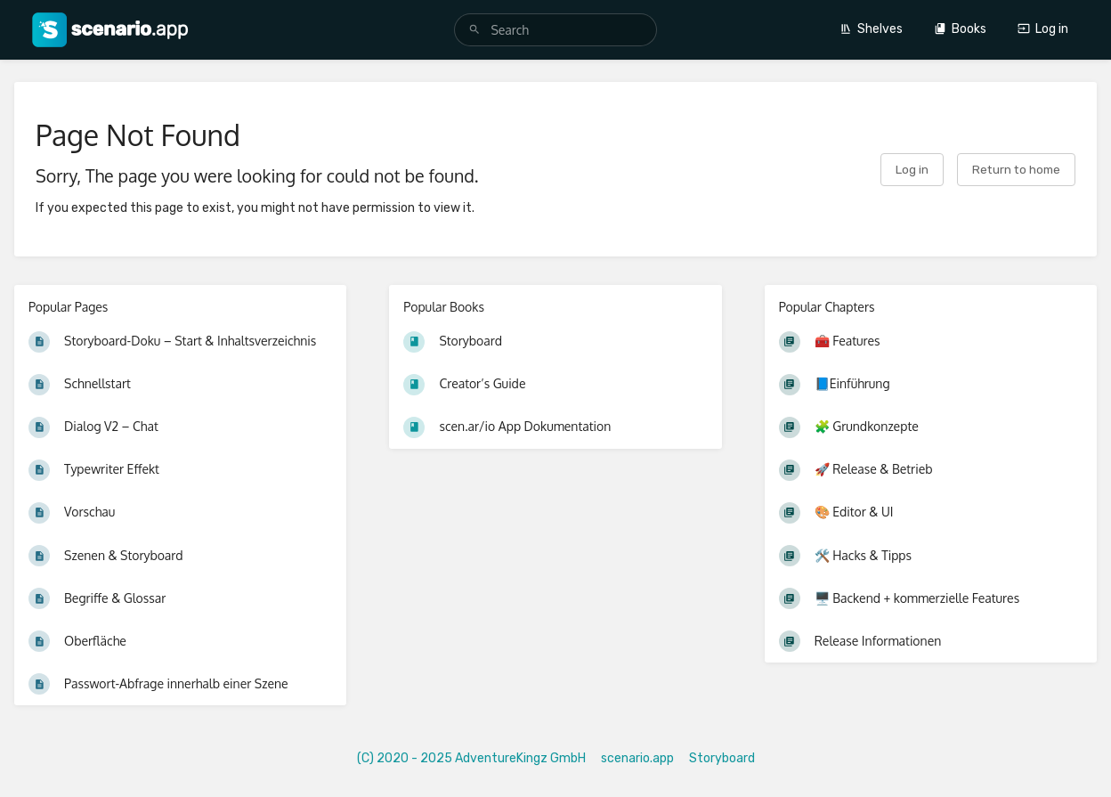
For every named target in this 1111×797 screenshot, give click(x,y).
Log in (1043, 29)
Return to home (1016, 169)
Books (960, 29)
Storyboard (722, 758)
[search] (555, 29)
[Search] (474, 29)
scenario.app (637, 758)
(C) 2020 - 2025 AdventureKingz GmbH (471, 758)
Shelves (871, 29)
